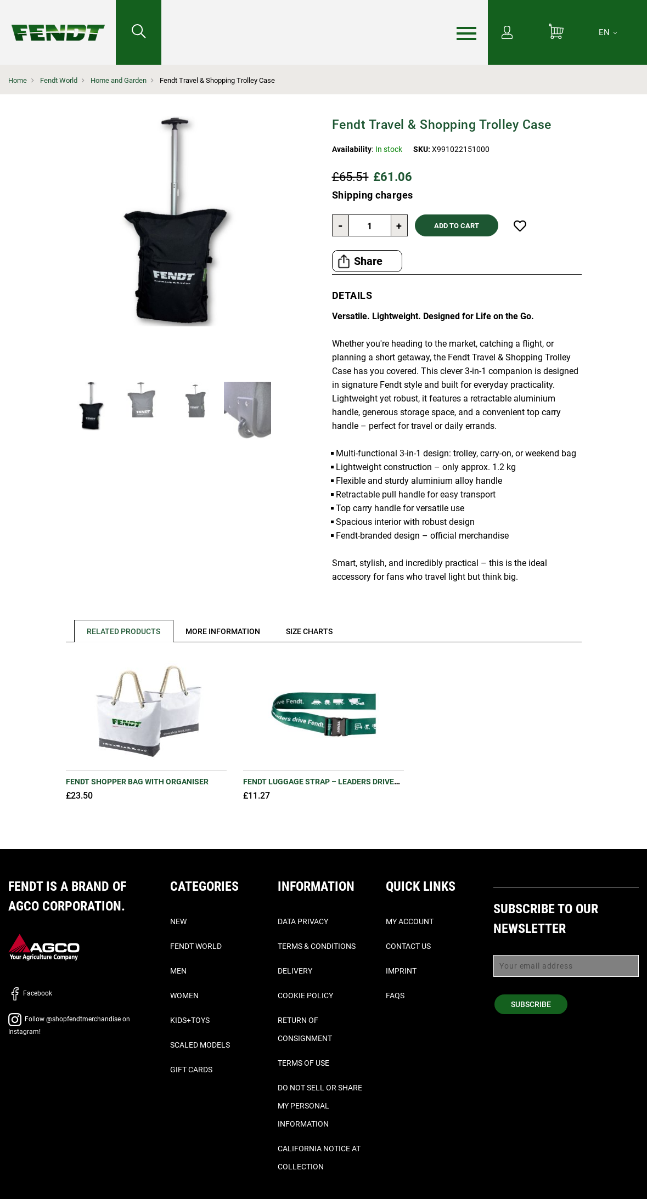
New (178, 921)
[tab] (120, 631)
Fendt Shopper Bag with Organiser (137, 781)
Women (184, 995)
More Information (224, 631)
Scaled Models (200, 1044)
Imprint (401, 970)
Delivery (295, 970)
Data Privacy (303, 921)
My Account (410, 921)
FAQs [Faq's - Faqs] (395, 995)
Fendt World (58, 80)
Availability (352, 149)
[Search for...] (138, 32)
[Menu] (466, 33)
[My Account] (507, 33)
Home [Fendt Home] (17, 80)
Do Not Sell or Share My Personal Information (320, 1105)
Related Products (124, 631)
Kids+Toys (190, 1020)
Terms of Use (303, 1063)
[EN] (608, 32)
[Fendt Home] (58, 22)
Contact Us (408, 946)
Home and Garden (119, 80)
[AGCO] (44, 946)
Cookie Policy (305, 995)
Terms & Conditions (317, 946)
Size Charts (310, 631)
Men (178, 970)
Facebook (30, 993)
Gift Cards (191, 1069)
